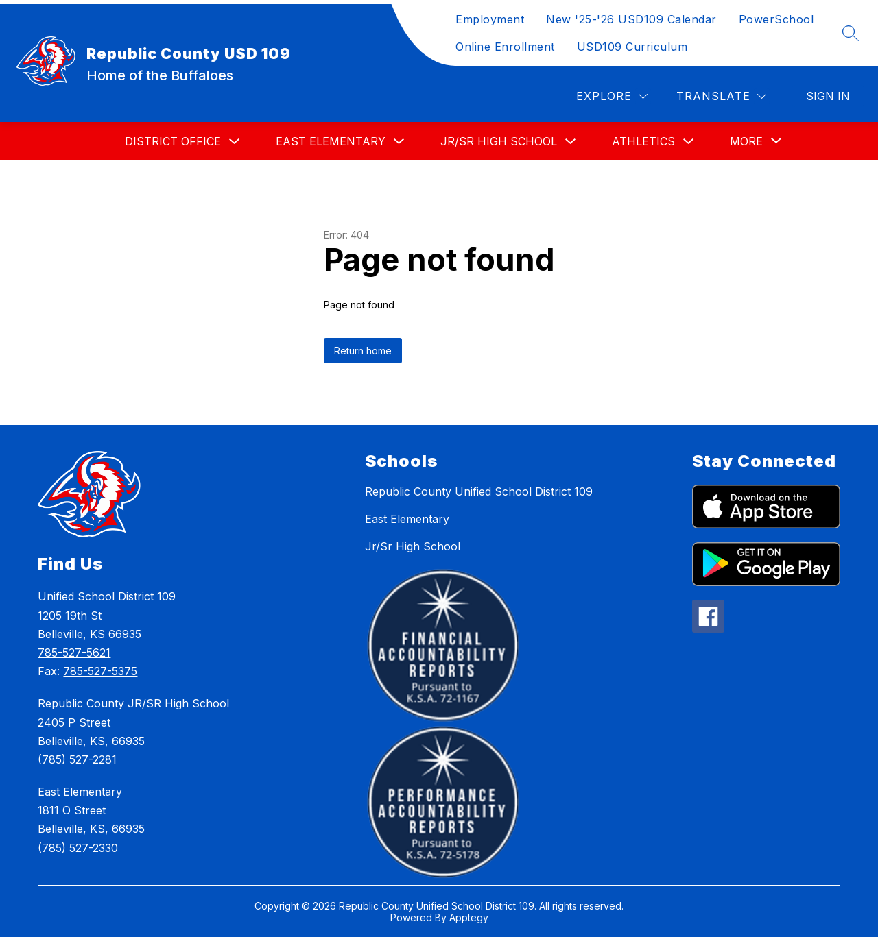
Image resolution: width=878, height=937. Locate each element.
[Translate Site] (721, 96)
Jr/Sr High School (498, 141)
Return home (363, 350)
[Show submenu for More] (746, 141)
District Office (173, 141)
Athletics (643, 141)
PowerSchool (776, 19)
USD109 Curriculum (632, 46)
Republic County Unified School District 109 (479, 491)
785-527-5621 (74, 652)
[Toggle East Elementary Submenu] (399, 141)
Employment (489, 19)
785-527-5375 (100, 671)
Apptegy (468, 917)
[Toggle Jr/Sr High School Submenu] (570, 141)
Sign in (828, 96)
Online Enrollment (505, 46)
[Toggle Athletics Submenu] (688, 141)
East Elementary (330, 141)
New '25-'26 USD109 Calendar (631, 19)
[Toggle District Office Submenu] (234, 141)
